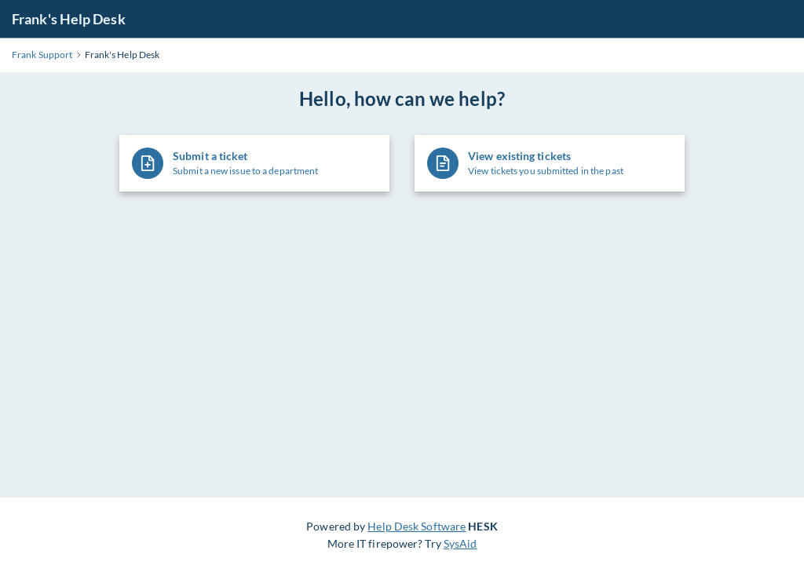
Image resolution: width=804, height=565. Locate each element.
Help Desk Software (416, 526)
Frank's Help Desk (69, 18)
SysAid (460, 543)
